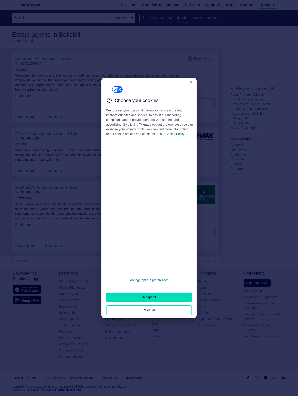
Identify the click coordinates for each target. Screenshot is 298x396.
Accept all (149, 297)
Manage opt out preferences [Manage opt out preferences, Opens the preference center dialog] (149, 280)
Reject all (149, 310)
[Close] (191, 82)
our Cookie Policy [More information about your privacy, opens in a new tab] (172, 134)
